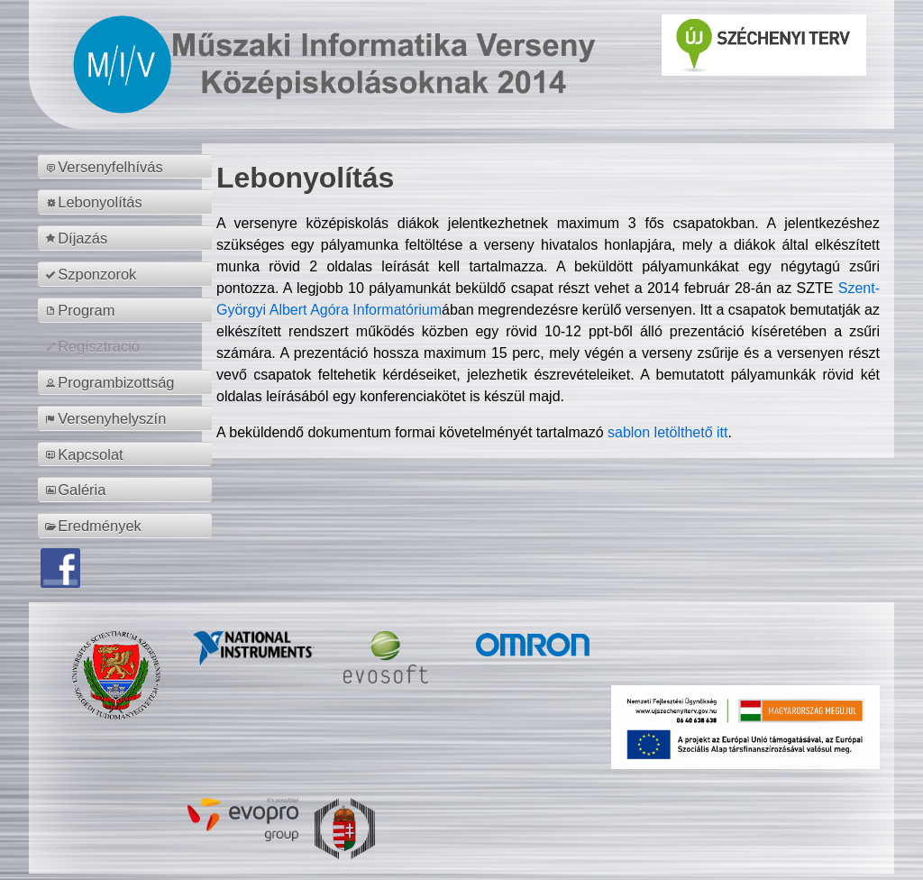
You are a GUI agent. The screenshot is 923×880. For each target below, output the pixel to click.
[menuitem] (127, 167)
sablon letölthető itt (667, 432)
